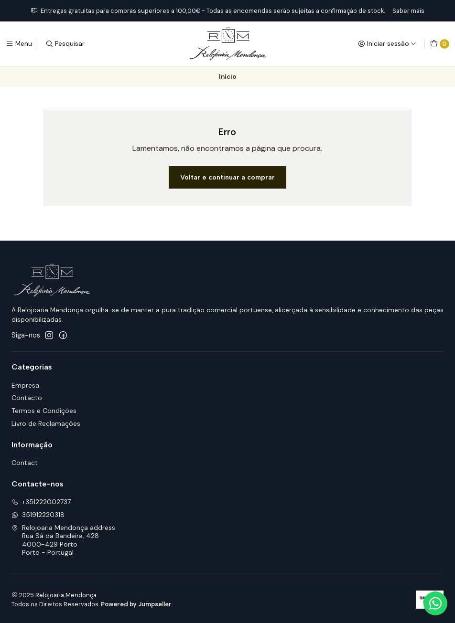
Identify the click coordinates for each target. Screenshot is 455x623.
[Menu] (19, 44)
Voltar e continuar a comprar (227, 177)
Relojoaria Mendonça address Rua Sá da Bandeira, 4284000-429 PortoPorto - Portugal (63, 540)
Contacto (26, 397)
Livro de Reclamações (45, 423)
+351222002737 (41, 501)
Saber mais (408, 11)
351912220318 (38, 514)
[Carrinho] (439, 44)
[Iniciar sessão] (387, 44)
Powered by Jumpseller (136, 604)
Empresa (25, 385)
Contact (24, 462)
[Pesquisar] (65, 44)
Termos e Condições (43, 410)
